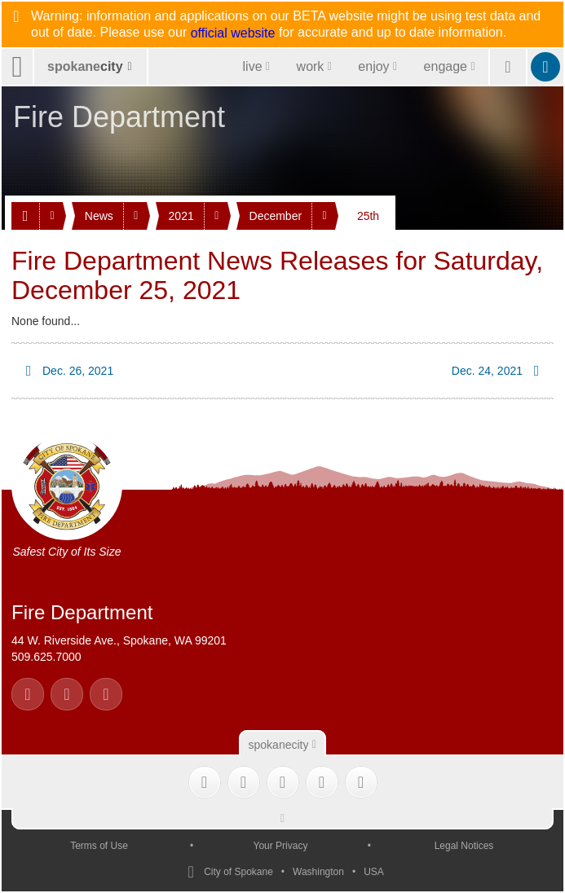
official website (233, 33)
